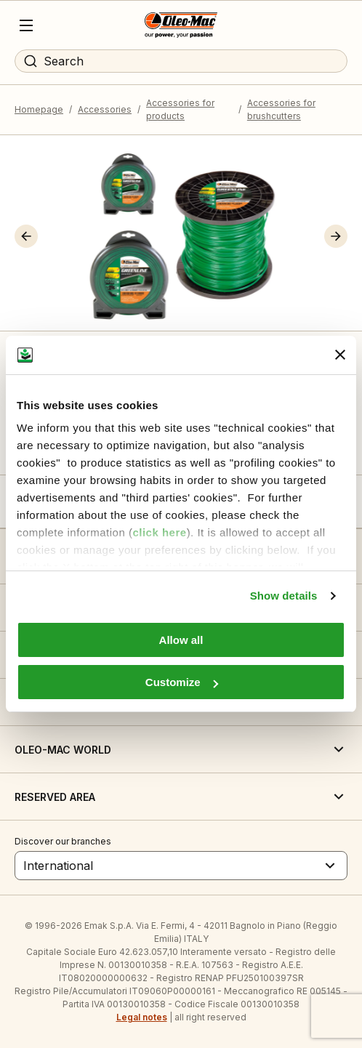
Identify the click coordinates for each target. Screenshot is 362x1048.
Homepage (39, 109)
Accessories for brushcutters (281, 109)
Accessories (105, 109)
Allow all (181, 640)
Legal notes (141, 1017)
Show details (284, 595)
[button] (26, 236)
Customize (181, 682)
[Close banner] (340, 355)
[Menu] (26, 25)
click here (159, 532)
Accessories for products (180, 109)
